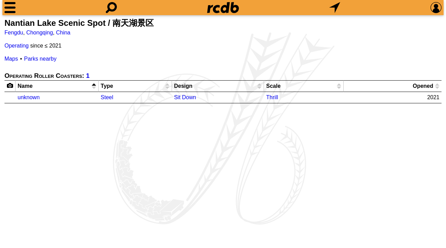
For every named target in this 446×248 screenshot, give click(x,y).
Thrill (272, 97)
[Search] (111, 7)
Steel (107, 97)
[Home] (223, 7)
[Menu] (10, 7)
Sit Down (185, 97)
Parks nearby (40, 59)
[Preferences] (436, 7)
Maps (11, 59)
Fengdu (13, 32)
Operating (16, 46)
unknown (29, 97)
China (63, 32)
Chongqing (39, 32)
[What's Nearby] (334, 7)
